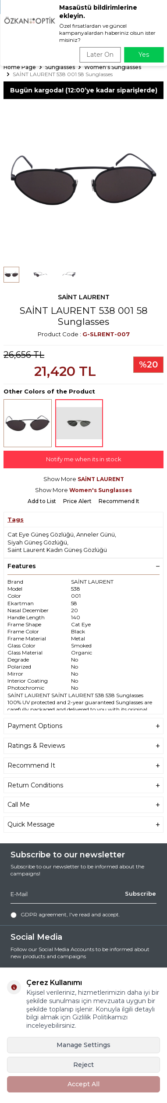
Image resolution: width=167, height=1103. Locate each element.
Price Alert (77, 501)
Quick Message (83, 824)
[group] (83, 179)
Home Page (20, 67)
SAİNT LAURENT (84, 297)
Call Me (83, 805)
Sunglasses (60, 67)
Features (83, 566)
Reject (83, 1065)
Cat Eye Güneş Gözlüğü (40, 534)
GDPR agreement (44, 914)
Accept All (83, 1084)
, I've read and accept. (65, 914)
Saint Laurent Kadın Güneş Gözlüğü (57, 549)
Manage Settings (83, 1045)
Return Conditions (83, 785)
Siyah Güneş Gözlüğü (37, 542)
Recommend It (119, 501)
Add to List (42, 501)
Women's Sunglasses (112, 67)
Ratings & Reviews (83, 746)
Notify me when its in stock (83, 459)
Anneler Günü (95, 534)
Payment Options (83, 726)
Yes (144, 55)
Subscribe (140, 893)
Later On (100, 55)
